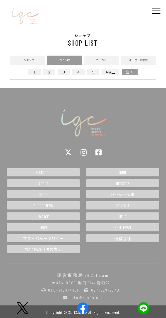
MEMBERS (123, 183)
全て (129, 71)
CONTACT (122, 205)
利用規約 (122, 227)
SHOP (43, 194)
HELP (122, 216)
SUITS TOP (43, 172)
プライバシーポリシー (43, 238)
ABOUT (43, 183)
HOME (123, 172)
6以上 (110, 71)
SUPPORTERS (43, 205)
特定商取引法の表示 (43, 249)
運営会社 (122, 238)
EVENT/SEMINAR (122, 194)
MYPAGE (43, 216)
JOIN (43, 227)
